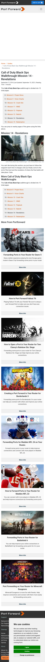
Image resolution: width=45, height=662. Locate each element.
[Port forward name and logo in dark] (13, 9)
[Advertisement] (22, 36)
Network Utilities (8, 658)
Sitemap (4, 629)
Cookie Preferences (8, 655)
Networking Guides (7, 626)
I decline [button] (27, 651)
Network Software (7, 636)
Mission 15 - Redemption (16, 122)
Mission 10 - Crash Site (15, 103)
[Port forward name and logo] (9, 2)
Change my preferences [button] (27, 655)
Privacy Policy (6, 652)
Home (3, 63)
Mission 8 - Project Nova (15, 95)
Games (3, 642)
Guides (10, 63)
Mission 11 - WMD (14, 107)
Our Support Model (7, 623)
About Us (4, 650)
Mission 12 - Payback (15, 110)
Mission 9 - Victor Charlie (15, 99)
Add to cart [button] (38, 3)
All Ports (4, 640)
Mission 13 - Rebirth (14, 114)
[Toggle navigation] (41, 9)
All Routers (5, 638)
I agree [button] (27, 647)
